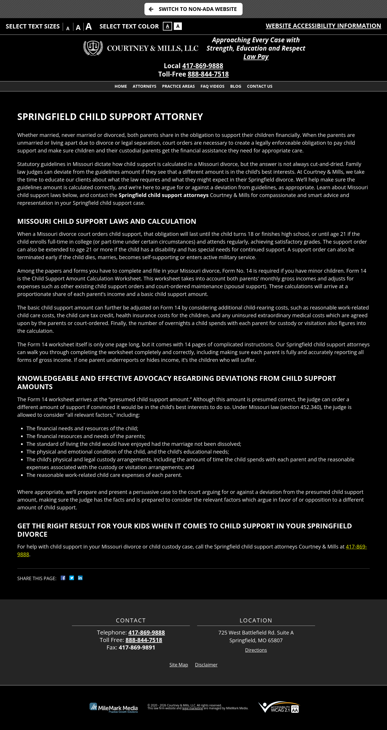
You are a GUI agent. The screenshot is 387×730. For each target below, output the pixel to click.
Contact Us (259, 86)
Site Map (178, 665)
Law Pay (255, 56)
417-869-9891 (137, 647)
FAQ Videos (212, 86)
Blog (235, 86)
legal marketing (192, 708)
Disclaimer (206, 665)
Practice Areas (178, 86)
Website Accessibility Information (323, 26)
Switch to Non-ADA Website (198, 8)
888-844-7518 (208, 74)
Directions (256, 650)
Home (121, 86)
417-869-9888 (202, 65)
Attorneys (144, 86)
